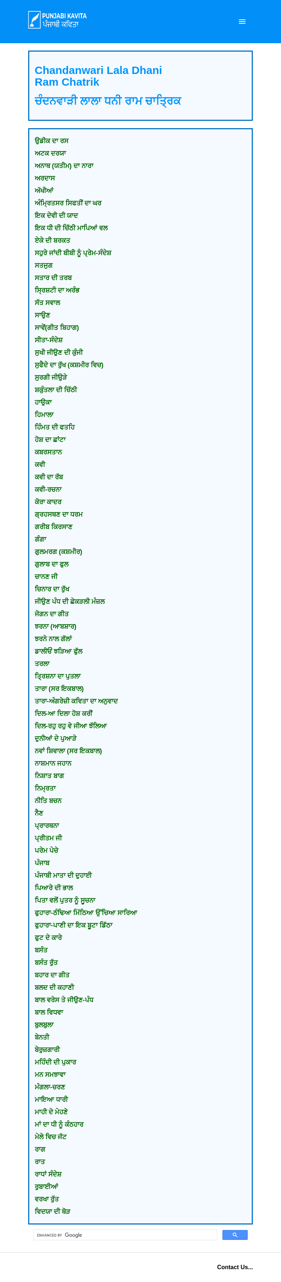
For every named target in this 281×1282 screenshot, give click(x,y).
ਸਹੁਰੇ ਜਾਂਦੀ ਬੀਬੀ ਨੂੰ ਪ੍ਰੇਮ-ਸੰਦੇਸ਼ (73, 253)
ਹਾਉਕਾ (43, 402)
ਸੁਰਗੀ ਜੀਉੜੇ (51, 377)
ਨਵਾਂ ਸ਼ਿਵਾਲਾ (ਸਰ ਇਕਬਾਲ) (68, 751)
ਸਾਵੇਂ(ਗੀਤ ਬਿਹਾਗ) (57, 327)
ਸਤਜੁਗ (44, 265)
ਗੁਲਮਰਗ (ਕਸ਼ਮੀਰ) (58, 551)
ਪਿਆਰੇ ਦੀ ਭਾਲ (54, 888)
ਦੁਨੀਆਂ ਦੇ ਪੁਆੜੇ (55, 738)
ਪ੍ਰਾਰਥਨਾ (47, 825)
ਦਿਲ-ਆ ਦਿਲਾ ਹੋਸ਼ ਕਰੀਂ (63, 713)
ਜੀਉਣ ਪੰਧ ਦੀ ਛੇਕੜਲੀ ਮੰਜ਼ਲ (70, 601)
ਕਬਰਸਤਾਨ (48, 452)
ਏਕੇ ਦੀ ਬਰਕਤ (52, 240)
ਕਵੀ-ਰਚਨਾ (48, 489)
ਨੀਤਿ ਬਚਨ (48, 800)
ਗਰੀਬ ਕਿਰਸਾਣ (53, 527)
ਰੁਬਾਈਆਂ (46, 1186)
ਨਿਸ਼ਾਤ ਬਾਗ (49, 776)
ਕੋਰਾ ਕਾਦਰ (48, 502)
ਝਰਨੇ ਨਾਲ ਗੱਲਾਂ (53, 639)
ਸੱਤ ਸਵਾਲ (47, 302)
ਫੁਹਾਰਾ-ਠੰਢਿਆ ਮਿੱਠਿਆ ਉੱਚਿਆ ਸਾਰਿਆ (86, 913)
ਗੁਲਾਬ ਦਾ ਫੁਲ (51, 564)
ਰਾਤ (40, 1162)
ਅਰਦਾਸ (45, 178)
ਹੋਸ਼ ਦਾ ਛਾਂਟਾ (50, 439)
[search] (124, 1235)
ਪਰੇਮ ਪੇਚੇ (46, 850)
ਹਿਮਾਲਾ (44, 415)
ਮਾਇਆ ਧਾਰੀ (51, 1099)
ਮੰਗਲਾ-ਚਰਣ (50, 1087)
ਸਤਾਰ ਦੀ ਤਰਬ (53, 278)
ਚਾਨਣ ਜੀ (46, 576)
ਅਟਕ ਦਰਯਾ (50, 153)
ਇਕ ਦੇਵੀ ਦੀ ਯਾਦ (56, 215)
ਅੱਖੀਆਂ (44, 190)
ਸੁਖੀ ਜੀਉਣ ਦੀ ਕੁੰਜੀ (59, 352)
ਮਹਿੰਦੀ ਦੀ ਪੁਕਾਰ (55, 1062)
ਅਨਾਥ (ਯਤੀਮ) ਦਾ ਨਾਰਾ (64, 166)
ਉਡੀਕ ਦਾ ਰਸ (51, 141)
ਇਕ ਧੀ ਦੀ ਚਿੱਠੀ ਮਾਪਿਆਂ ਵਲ (71, 228)
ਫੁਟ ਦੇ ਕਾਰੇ (48, 937)
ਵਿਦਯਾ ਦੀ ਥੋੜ (52, 1211)
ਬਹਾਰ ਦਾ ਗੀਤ (52, 975)
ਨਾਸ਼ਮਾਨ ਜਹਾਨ (53, 763)
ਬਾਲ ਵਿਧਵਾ (49, 1012)
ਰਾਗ (40, 1149)
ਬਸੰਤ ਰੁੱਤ (46, 962)
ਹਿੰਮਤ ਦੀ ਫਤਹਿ (55, 427)
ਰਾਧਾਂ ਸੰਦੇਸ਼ (48, 1174)
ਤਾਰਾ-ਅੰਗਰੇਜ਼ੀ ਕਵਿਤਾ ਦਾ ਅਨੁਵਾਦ (76, 701)
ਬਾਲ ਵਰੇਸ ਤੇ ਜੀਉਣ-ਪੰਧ (64, 1000)
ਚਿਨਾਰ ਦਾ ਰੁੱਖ (52, 589)
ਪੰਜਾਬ (42, 863)
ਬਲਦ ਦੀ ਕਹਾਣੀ (54, 987)
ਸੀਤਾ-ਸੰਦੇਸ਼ (49, 340)
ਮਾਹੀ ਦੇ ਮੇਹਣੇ (51, 1112)
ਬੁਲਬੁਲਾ (44, 1025)
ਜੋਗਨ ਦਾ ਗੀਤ (52, 614)
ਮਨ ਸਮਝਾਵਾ (50, 1074)
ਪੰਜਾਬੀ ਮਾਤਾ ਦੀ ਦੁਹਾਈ (63, 875)
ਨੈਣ (39, 813)
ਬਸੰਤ (41, 950)
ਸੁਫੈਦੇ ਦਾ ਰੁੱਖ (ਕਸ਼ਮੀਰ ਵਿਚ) (69, 365)
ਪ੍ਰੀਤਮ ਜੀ (48, 838)
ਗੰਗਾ (40, 539)
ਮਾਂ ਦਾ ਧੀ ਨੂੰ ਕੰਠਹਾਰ (59, 1124)
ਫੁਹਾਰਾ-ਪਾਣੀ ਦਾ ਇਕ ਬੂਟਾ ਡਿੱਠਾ (73, 925)
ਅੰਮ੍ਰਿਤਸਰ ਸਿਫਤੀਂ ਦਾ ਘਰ (68, 203)
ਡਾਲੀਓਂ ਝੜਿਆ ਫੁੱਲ (58, 651)
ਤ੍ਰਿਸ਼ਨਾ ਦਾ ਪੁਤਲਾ (57, 676)
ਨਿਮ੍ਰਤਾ (45, 788)
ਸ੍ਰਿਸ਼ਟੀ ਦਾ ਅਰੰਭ (57, 290)
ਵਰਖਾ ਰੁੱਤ (47, 1199)
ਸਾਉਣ (42, 315)
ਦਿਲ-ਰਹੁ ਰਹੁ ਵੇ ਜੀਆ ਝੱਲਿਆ (71, 726)
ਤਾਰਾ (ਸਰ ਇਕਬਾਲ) (59, 688)
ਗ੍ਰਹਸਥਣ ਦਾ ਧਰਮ (59, 514)
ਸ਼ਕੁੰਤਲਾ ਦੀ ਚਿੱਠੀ (56, 390)
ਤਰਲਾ (42, 664)
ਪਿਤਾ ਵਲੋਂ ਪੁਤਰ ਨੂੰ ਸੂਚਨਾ (65, 900)
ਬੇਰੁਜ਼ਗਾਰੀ (47, 1050)
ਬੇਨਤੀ (42, 1037)
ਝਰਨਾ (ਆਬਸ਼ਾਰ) (55, 626)
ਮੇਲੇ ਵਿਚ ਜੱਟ (51, 1137)
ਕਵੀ (40, 464)
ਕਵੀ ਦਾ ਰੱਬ (49, 477)
